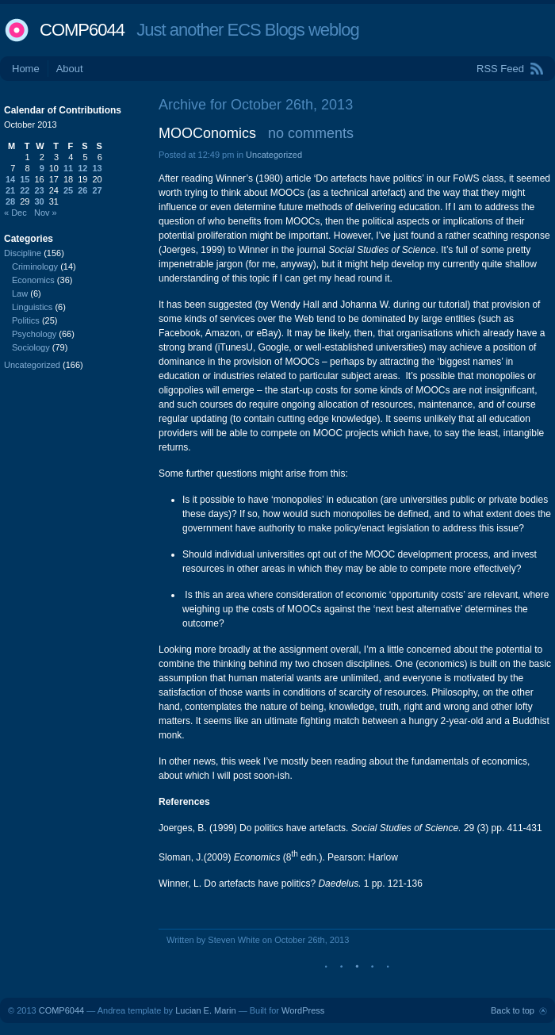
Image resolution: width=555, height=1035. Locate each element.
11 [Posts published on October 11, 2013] (68, 168)
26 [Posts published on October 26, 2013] (82, 190)
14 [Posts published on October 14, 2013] (10, 179)
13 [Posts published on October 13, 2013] (97, 168)
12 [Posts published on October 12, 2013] (82, 168)
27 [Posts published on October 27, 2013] (97, 190)
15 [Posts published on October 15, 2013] (24, 179)
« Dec (15, 212)
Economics (33, 280)
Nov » (45, 212)
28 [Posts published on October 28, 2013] (10, 201)
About (69, 69)
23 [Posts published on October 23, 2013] (39, 190)
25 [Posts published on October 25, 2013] (68, 190)
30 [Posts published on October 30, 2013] (39, 201)
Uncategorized (274, 154)
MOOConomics (207, 133)
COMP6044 (82, 30)
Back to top (512, 1010)
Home (26, 69)
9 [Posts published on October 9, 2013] (42, 168)
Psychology (34, 334)
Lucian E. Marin (205, 1010)
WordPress (302, 1010)
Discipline (22, 253)
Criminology (35, 266)
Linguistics (32, 307)
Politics (26, 320)
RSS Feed (500, 69)
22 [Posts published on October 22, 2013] (24, 190)
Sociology (31, 347)
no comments (311, 133)
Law (20, 293)
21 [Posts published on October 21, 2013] (10, 190)
